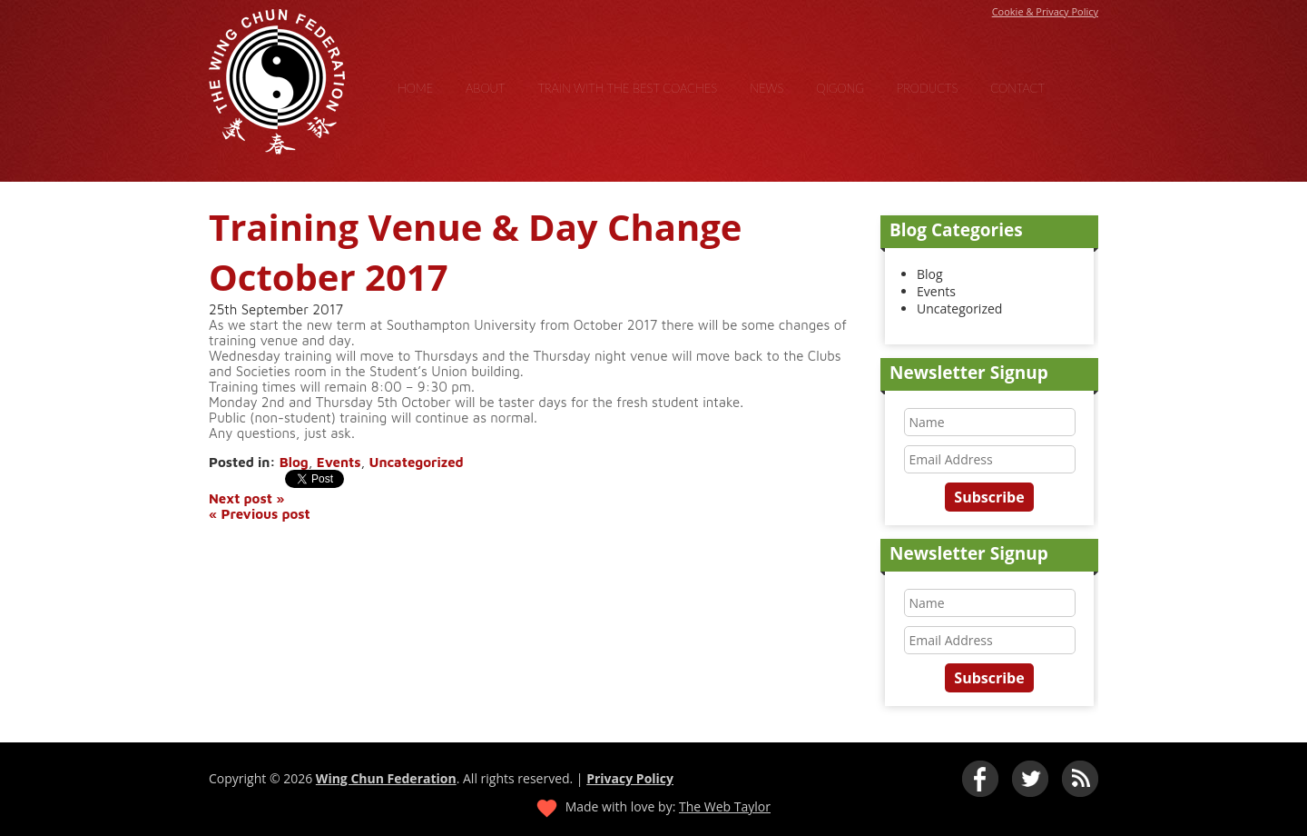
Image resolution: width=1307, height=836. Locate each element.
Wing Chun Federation (386, 778)
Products (927, 88)
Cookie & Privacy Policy (1045, 11)
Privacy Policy (629, 778)
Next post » (247, 498)
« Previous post (259, 514)
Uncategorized (416, 462)
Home (415, 88)
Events (339, 462)
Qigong (840, 88)
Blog (294, 462)
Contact (1017, 88)
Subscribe (989, 497)
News (766, 88)
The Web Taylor (725, 806)
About (485, 88)
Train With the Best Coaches (627, 88)
